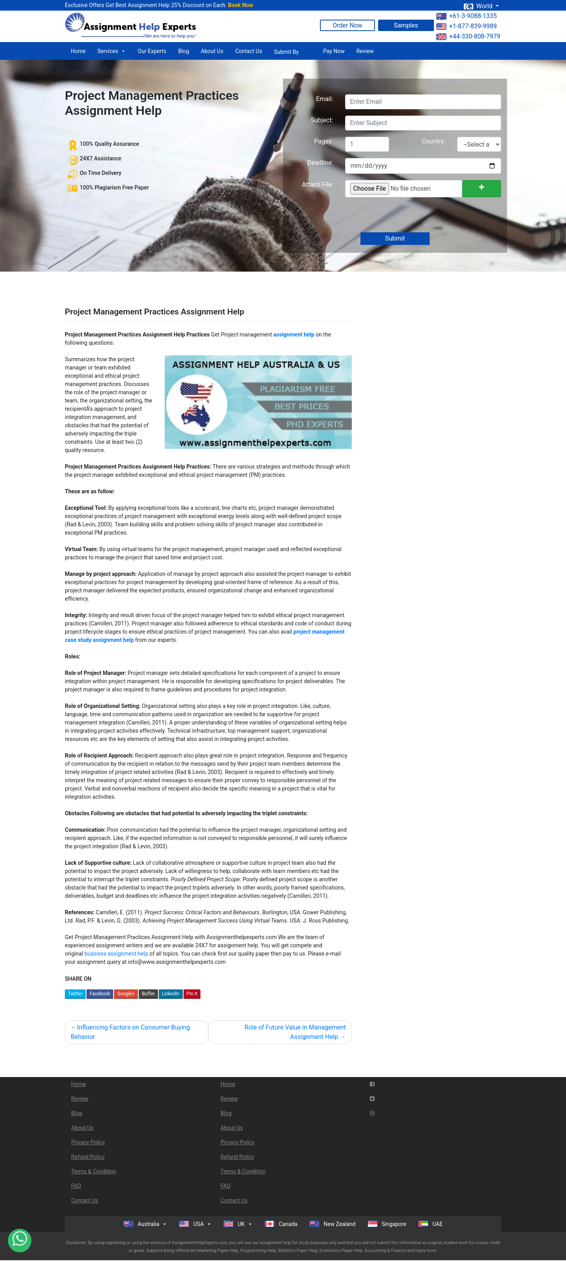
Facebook (100, 993)
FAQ (76, 1186)
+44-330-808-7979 (468, 36)
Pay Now (334, 51)
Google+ (126, 993)
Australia (145, 1224)
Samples (406, 25)
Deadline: (320, 162)
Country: (433, 141)
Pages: (323, 141)
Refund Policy (88, 1157)
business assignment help (116, 953)
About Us (212, 51)
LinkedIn (171, 993)
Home (78, 51)
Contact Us (248, 51)
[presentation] (404, 215)
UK (237, 1224)
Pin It (192, 993)
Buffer (148, 993)
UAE (430, 1224)
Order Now (347, 25)
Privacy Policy (88, 1142)
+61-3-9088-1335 (466, 16)
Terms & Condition (93, 1171)
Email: (324, 99)
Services (111, 51)
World (478, 6)
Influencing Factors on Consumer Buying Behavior (130, 1032)
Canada (281, 1224)
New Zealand (332, 1224)
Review (365, 51)
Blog (183, 51)
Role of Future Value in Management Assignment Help (295, 1032)
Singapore (387, 1224)
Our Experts (152, 51)
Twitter (75, 993)
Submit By (286, 52)
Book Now (240, 5)
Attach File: (317, 184)
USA (195, 1224)
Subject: (322, 120)
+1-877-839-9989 (466, 26)
